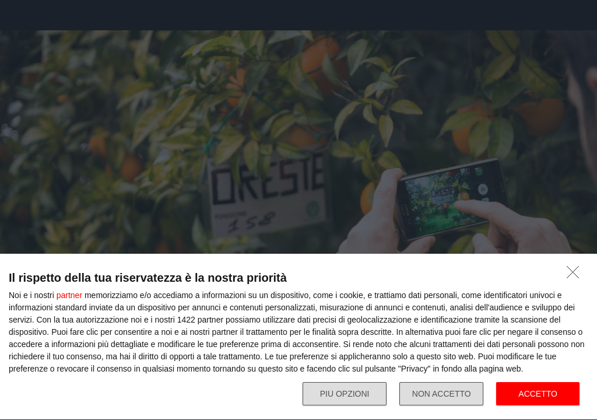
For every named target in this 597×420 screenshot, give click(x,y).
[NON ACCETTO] (576, 275)
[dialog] (298, 337)
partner (69, 295)
